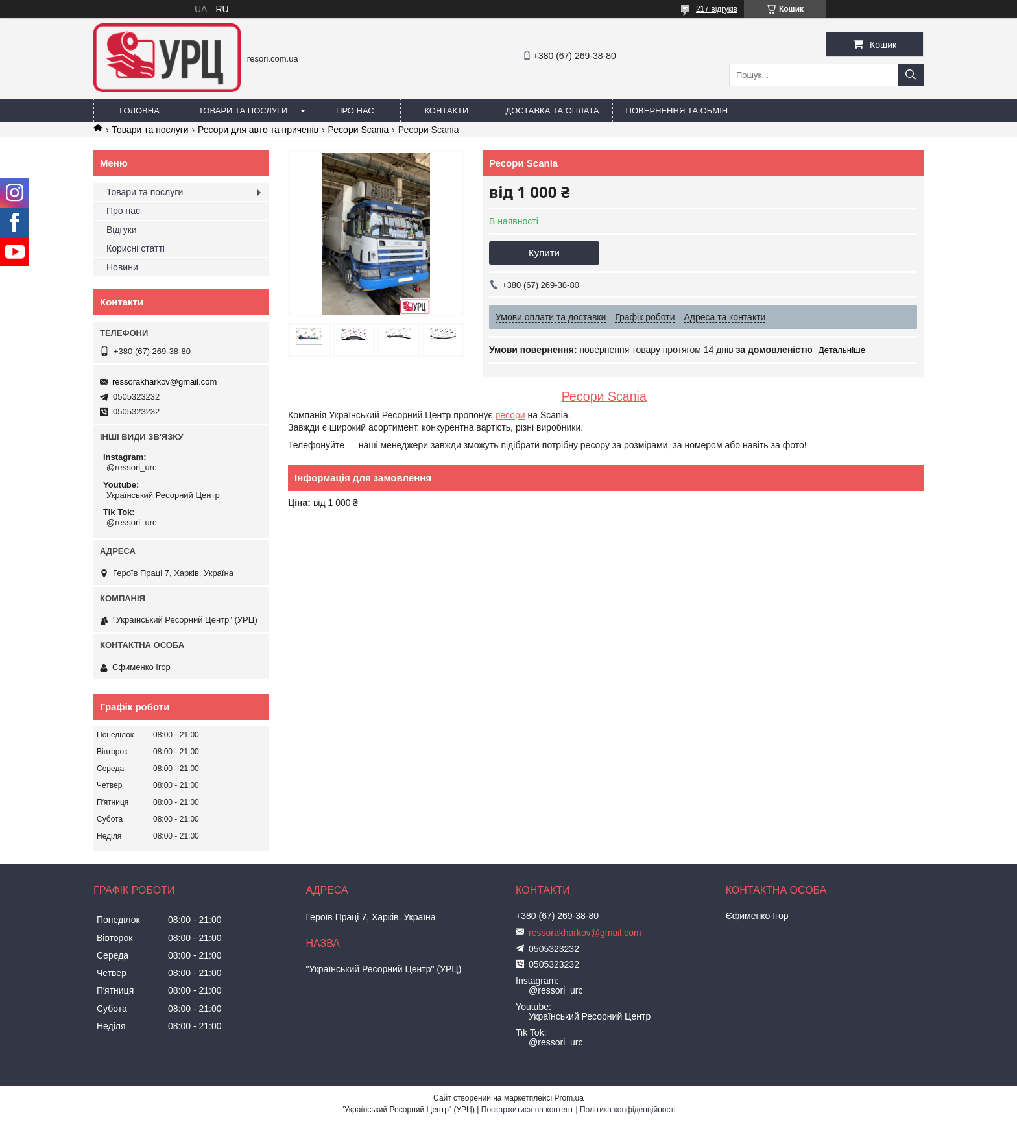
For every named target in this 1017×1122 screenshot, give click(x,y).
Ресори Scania (358, 130)
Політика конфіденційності (628, 1109)
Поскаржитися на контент (527, 1109)
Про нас (355, 110)
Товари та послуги (242, 110)
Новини (122, 267)
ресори (510, 415)
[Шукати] (911, 75)
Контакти (446, 110)
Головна (139, 110)
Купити (544, 252)
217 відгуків (716, 9)
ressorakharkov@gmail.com (164, 382)
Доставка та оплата (552, 110)
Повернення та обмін (677, 110)
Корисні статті (135, 248)
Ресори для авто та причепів (258, 130)
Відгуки (121, 229)
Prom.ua (569, 1098)
